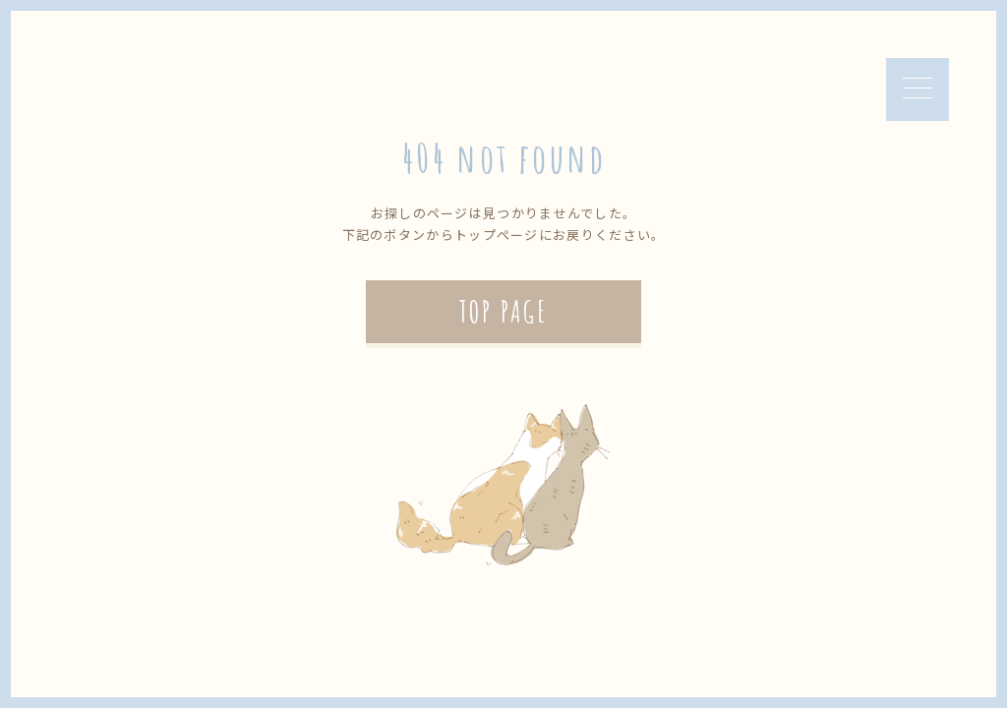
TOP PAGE (503, 311)
